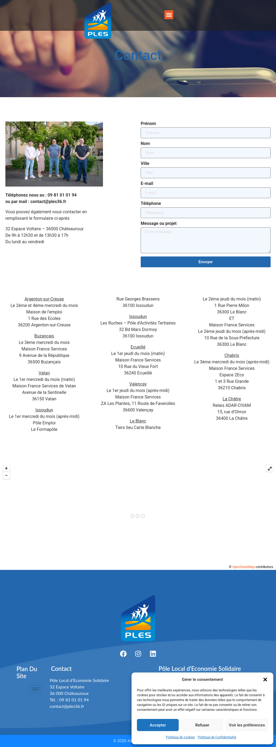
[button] (265, 679)
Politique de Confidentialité (217, 737)
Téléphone (151, 203)
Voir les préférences (247, 725)
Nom (145, 143)
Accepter (158, 725)
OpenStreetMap (243, 567)
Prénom (148, 123)
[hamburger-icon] (35, 689)
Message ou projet (159, 223)
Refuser (202, 725)
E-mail (147, 183)
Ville (145, 163)
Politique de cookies (180, 737)
